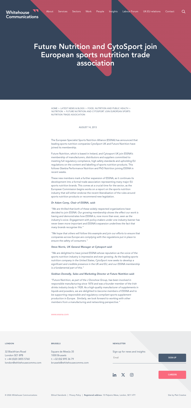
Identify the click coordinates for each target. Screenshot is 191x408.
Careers (172, 375)
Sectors (76, 11)
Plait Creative (180, 395)
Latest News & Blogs (73, 109)
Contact (169, 11)
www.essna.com (60, 314)
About (49, 11)
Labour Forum (130, 11)
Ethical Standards (58, 395)
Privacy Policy (75, 395)
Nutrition (57, 112)
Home (54, 109)
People (100, 11)
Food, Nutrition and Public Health (108, 109)
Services (62, 11)
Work (88, 11)
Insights (113, 11)
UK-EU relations (152, 11)
